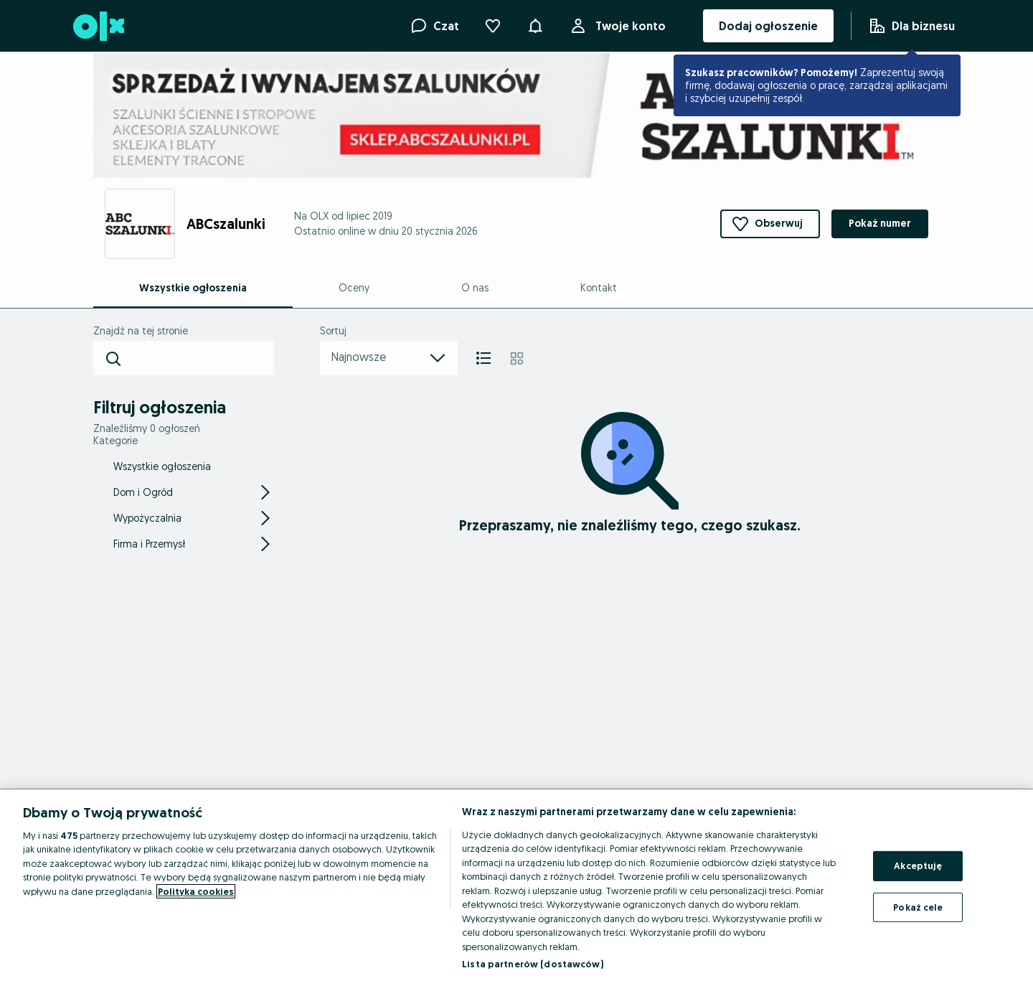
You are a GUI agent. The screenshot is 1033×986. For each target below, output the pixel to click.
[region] (516, 887)
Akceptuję (918, 865)
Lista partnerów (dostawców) (532, 963)
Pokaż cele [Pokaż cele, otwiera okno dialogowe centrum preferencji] (918, 906)
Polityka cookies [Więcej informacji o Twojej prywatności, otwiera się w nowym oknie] (196, 891)
